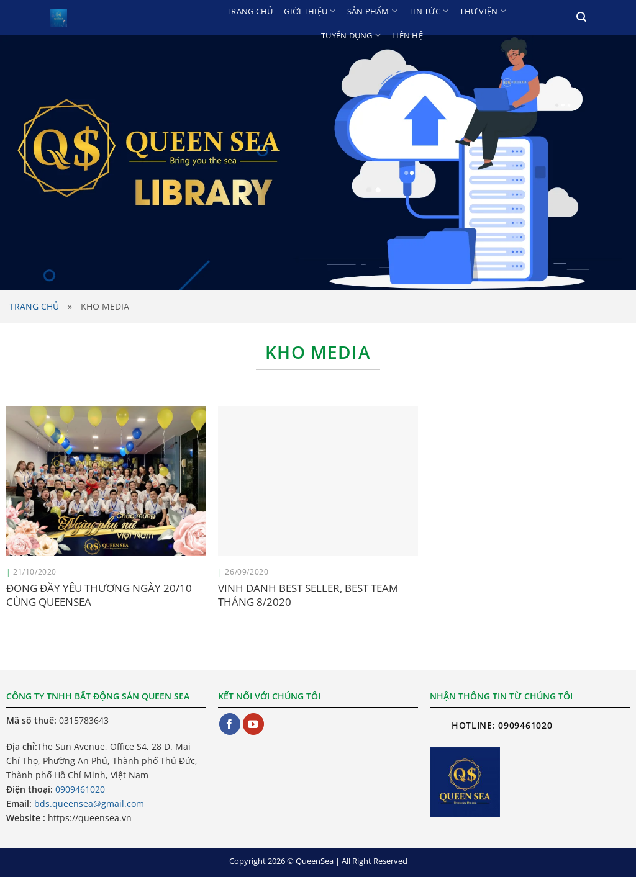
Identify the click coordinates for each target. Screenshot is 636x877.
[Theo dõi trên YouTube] (254, 724)
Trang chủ (250, 11)
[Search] (581, 17)
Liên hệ (407, 35)
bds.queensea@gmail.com (89, 803)
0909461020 (80, 789)
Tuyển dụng (351, 35)
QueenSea (315, 860)
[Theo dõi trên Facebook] (230, 724)
